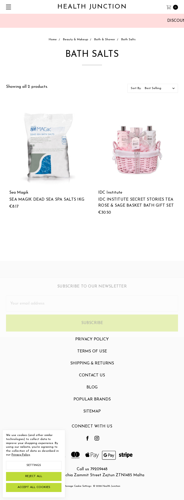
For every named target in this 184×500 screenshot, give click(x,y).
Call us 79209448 (92, 469)
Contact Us (92, 379)
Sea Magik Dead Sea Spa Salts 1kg (46, 200)
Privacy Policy (92, 343)
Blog (92, 391)
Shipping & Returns (92, 367)
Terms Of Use (92, 355)
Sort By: (136, 88)
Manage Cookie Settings (78, 486)
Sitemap (92, 415)
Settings (33, 465)
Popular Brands (92, 403)
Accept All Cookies (34, 487)
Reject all (33, 476)
